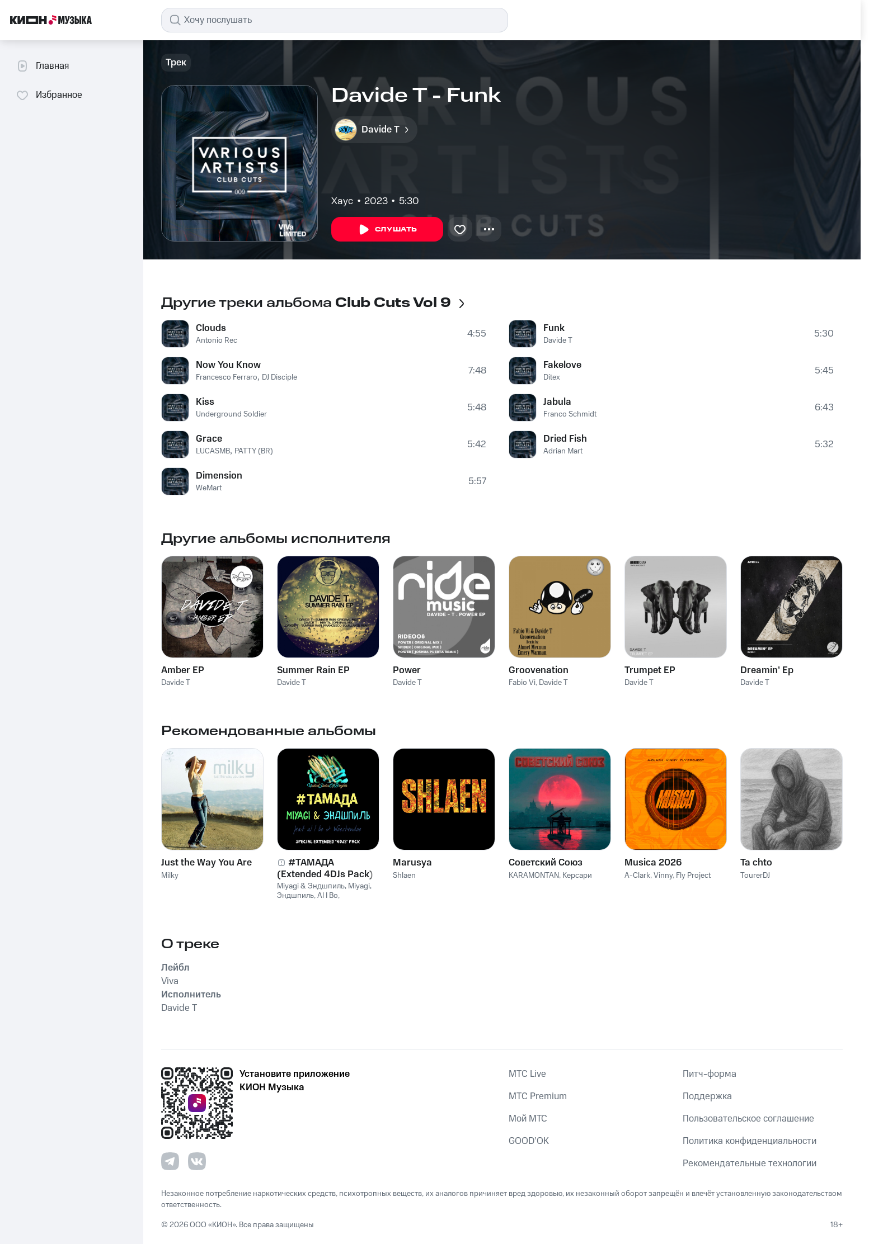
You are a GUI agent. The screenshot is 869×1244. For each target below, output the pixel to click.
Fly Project (693, 875)
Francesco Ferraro (226, 377)
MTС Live (527, 1074)
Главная (42, 66)
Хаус (342, 201)
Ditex (551, 377)
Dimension (219, 476)
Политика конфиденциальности (749, 1141)
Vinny (663, 875)
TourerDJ (755, 875)
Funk (554, 328)
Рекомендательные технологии (749, 1163)
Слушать (387, 229)
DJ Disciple (279, 377)
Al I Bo (327, 895)
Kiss (205, 402)
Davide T (557, 340)
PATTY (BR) (253, 451)
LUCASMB (213, 451)
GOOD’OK (529, 1141)
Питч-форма (709, 1074)
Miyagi (359, 886)
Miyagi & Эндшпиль (311, 886)
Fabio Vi (522, 682)
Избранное (49, 95)
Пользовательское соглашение (748, 1118)
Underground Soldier (231, 414)
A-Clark (637, 875)
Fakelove (562, 365)
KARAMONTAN (534, 875)
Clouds (211, 328)
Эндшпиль (295, 895)
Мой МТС (528, 1118)
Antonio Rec (216, 340)
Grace (209, 439)
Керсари (577, 875)
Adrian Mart (563, 451)
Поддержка (707, 1096)
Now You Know (228, 365)
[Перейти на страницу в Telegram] (170, 1161)
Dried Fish (565, 439)
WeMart (209, 488)
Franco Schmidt (569, 414)
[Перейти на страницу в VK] (197, 1161)
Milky (170, 875)
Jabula (557, 402)
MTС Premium (538, 1096)
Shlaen (404, 875)
